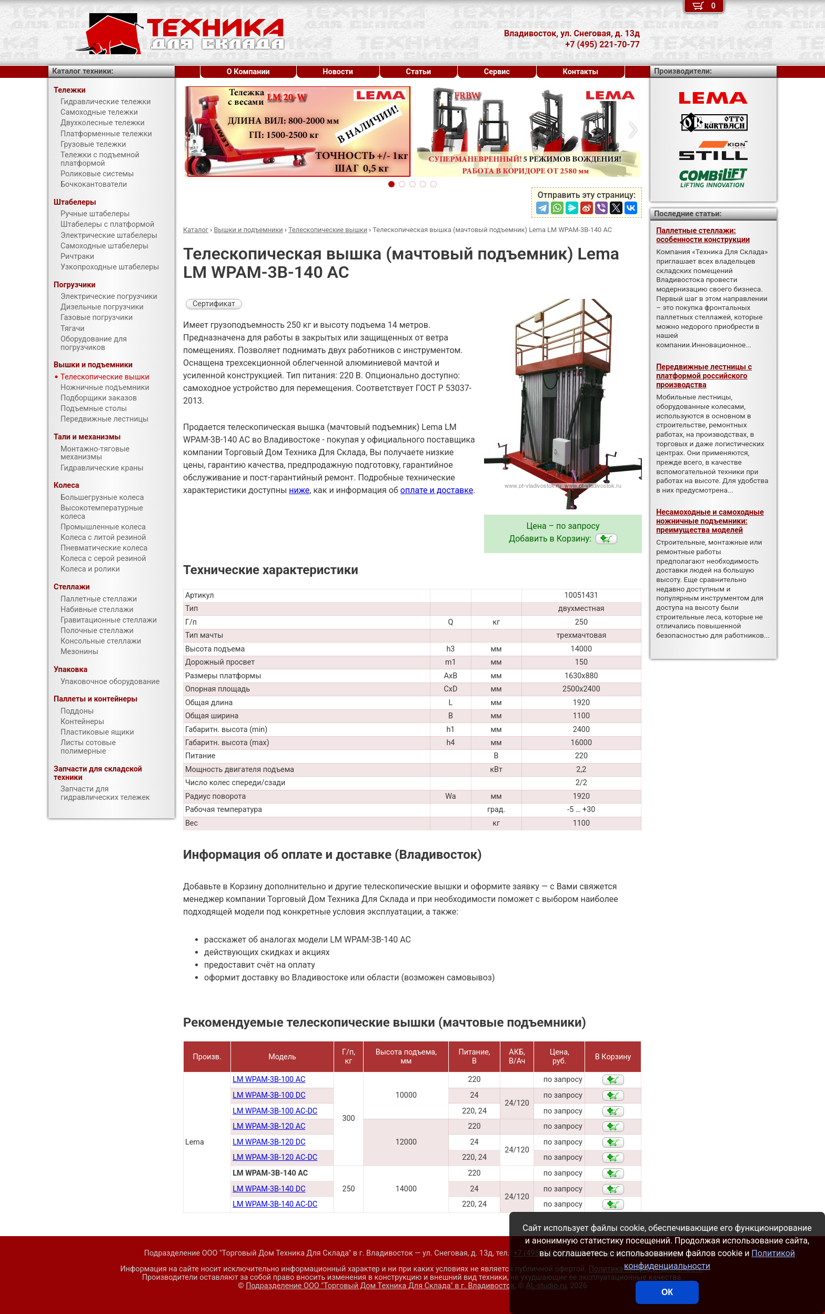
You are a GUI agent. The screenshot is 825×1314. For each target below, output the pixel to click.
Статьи (418, 71)
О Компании (248, 71)
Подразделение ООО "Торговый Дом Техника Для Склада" (380, 1285)
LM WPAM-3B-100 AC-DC (275, 1111)
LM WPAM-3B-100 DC (269, 1095)
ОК (667, 1292)
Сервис (497, 71)
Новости (338, 71)
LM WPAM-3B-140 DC (269, 1189)
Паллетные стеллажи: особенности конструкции (703, 235)
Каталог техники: (82, 71)
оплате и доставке (437, 490)
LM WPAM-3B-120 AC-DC (275, 1157)
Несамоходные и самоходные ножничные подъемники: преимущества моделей (710, 521)
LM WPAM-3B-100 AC (269, 1079)
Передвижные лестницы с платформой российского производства (704, 376)
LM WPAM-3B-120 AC (269, 1126)
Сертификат (214, 303)
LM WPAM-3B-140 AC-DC (275, 1204)
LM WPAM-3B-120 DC (269, 1142)
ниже (299, 490)
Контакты (581, 71)
